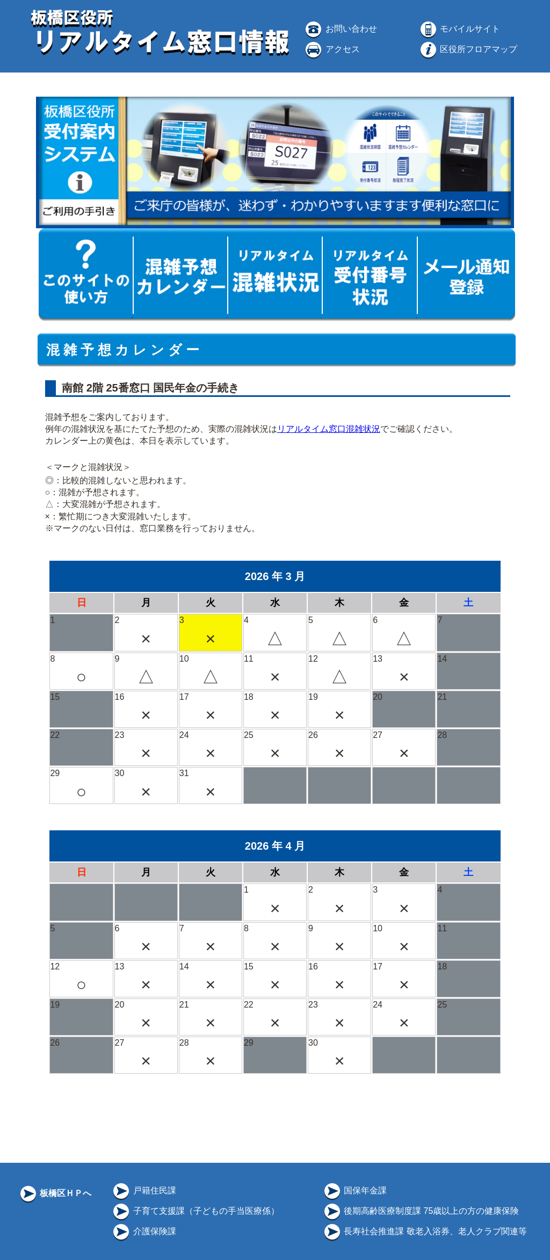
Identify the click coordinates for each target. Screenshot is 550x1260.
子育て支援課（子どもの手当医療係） (195, 1210)
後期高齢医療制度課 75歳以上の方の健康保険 (420, 1210)
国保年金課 (354, 1190)
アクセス (331, 49)
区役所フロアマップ (467, 49)
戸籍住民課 (143, 1190)
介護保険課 (143, 1231)
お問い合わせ (340, 28)
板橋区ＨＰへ (54, 1193)
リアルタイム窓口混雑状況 (328, 428)
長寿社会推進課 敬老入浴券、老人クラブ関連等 (424, 1231)
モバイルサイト (459, 28)
